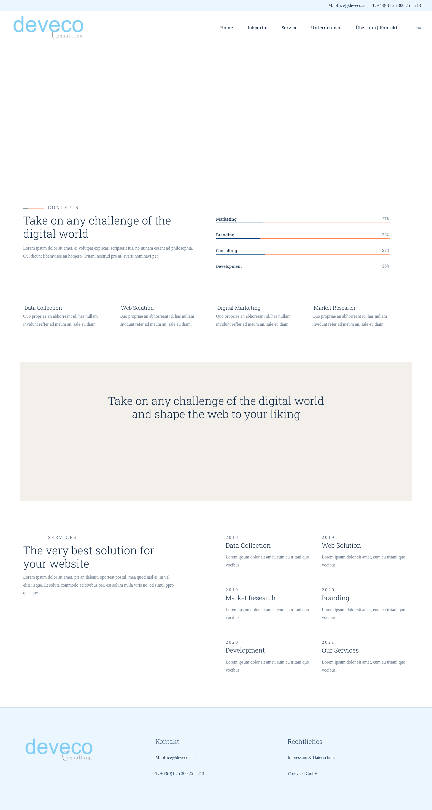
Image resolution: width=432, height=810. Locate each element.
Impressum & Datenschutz (311, 757)
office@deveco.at (350, 5)
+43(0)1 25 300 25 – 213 (399, 5)
